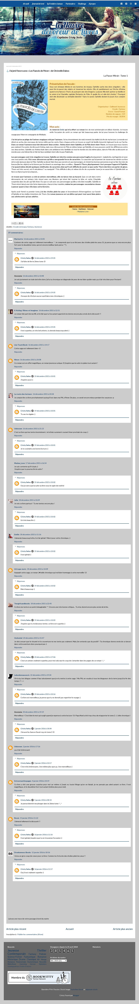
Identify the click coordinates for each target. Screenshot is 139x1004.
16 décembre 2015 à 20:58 (43, 394)
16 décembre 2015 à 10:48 (33, 276)
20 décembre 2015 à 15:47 (33, 638)
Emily (62, 130)
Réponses (21, 253)
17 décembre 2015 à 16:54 (36, 463)
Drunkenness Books (22, 852)
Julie (16, 500)
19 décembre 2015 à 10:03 (44, 620)
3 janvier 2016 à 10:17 (43, 763)
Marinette (18, 239)
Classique (31, 959)
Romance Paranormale (17, 962)
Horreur (33, 964)
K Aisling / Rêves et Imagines (26, 310)
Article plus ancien (123, 928)
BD (38, 959)
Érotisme (28, 966)
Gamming (23, 964)
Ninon (16, 360)
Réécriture (12, 964)
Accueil (26, 3)
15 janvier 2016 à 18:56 (41, 852)
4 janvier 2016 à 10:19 (40, 781)
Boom (16, 818)
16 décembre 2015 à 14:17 (38, 345)
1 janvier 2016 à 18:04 (43, 728)
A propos (92, 3)
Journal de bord (38, 3)
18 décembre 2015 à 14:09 (37, 569)
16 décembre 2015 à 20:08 (30, 360)
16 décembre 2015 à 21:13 (33, 428)
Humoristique (32, 962)
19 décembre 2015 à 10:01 (44, 376)
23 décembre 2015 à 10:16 (44, 694)
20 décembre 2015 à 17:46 (44, 657)
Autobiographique (13, 966)
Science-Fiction (15, 956)
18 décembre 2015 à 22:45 (41, 603)
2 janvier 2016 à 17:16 (31, 746)
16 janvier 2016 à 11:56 (43, 834)
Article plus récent (16, 928)
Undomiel (18, 638)
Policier (42, 954)
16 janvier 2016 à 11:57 (43, 869)
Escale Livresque (20, 227)
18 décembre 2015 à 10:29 (29, 500)
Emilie (16, 534)
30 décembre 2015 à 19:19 (33, 712)
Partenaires (70, 3)
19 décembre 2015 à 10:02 (44, 482)
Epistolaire (42, 964)
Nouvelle (42, 962)
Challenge (82, 3)
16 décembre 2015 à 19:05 (44, 258)
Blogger (76, 995)
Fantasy (30, 227)
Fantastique (29, 956)
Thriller (41, 950)
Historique (13, 959)
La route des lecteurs (23, 394)
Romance (42, 956)
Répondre (18, 248)
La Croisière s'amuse (55, 3)
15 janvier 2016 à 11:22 (29, 818)
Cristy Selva (26, 258)
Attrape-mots (20, 569)
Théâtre (22, 966)
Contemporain (17, 953)
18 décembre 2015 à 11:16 (30, 534)
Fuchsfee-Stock (77, 989)
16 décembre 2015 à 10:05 (34, 239)
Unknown (18, 428)
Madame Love (83, 211)
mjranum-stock (91, 989)
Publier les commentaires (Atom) (30, 934)
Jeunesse (38, 227)
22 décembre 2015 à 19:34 (40, 675)
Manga (43, 959)
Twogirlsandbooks (22, 603)
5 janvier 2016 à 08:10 (43, 800)
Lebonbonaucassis (22, 675)
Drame (22, 959)
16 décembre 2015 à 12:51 (49, 310)
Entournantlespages (22, 781)
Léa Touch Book (21, 345)
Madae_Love (19, 463)
